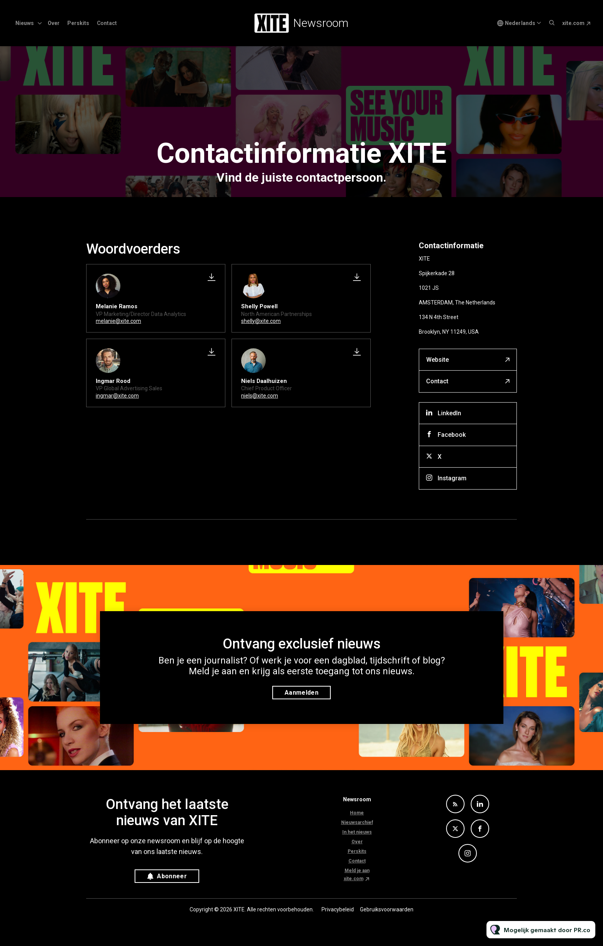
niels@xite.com (259, 396)
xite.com (573, 23)
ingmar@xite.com (117, 396)
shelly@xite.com (261, 321)
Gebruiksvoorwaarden (386, 909)
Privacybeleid (337, 909)
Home (357, 813)
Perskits (78, 23)
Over (54, 23)
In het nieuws (357, 832)
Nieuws (24, 23)
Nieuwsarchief (357, 822)
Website (437, 359)
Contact (107, 23)
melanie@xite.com (118, 321)
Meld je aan (357, 870)
